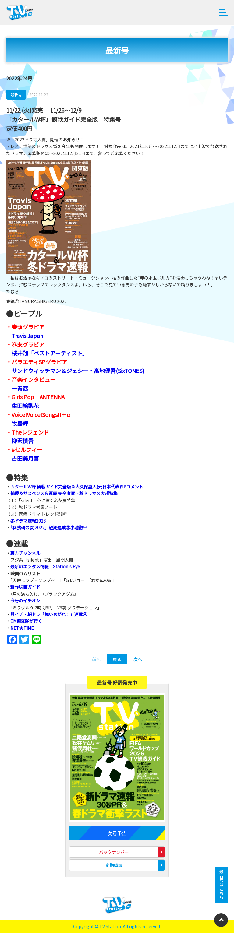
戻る (117, 659)
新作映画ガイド (25, 587)
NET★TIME (22, 628)
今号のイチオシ (25, 600)
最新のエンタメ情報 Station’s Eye (45, 566)
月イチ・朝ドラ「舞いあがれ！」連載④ (48, 614)
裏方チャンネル (25, 553)
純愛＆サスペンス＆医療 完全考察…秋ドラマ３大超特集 (64, 493)
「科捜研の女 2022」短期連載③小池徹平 (48, 527)
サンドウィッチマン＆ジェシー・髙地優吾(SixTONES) (78, 371)
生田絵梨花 (25, 406)
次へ (137, 659)
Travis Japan (27, 336)
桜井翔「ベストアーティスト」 (50, 353)
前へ (96, 659)
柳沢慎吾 (23, 441)
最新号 (16, 94)
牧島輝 (20, 423)
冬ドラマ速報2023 (28, 521)
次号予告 (117, 833)
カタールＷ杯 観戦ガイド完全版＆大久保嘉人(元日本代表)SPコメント (76, 487)
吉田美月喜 (25, 458)
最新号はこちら (221, 885)
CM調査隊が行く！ (28, 621)
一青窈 (20, 388)
